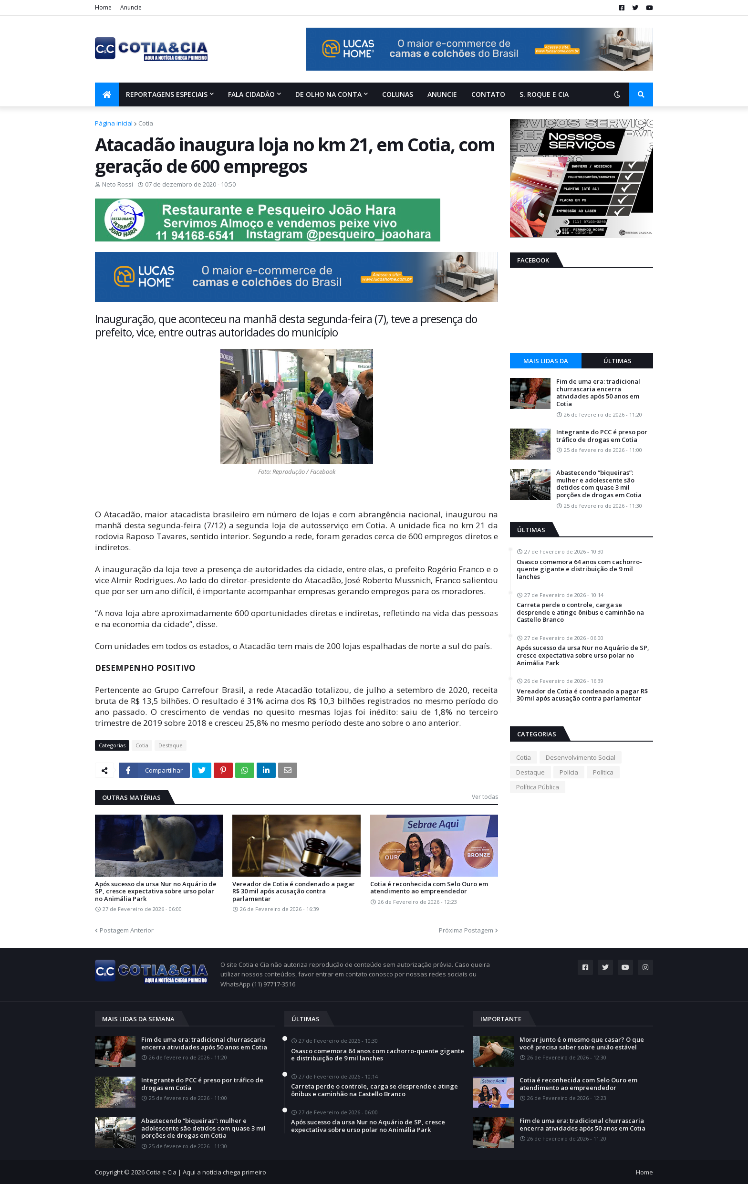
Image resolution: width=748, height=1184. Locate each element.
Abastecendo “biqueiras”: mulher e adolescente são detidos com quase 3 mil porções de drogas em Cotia (599, 484)
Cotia (145, 123)
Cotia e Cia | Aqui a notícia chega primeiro (206, 1172)
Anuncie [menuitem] (442, 94)
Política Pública (537, 787)
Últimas (617, 360)
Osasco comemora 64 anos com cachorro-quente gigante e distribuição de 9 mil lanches (579, 569)
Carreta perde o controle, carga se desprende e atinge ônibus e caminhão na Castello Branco (580, 612)
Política (603, 772)
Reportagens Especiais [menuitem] (167, 94)
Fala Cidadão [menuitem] (251, 94)
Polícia (569, 772)
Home (103, 7)
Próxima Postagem (466, 930)
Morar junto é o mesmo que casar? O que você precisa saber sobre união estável (581, 1043)
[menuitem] (107, 94)
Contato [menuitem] (488, 94)
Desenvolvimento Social (580, 757)
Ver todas (485, 797)
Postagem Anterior (127, 930)
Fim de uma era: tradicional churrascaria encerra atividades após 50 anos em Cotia (598, 393)
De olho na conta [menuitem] (328, 94)
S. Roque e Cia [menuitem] (544, 94)
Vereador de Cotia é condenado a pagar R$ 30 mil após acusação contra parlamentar (293, 891)
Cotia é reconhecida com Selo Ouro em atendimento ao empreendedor (429, 887)
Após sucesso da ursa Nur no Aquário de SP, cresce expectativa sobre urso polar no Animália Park (156, 891)
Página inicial (114, 123)
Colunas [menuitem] (397, 94)
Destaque (170, 745)
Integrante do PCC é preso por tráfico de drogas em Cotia (601, 436)
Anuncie (131, 7)
